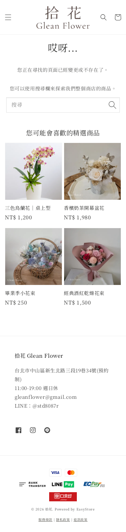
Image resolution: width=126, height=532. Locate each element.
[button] (8, 17)
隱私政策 (63, 519)
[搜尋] (112, 105)
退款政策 (81, 519)
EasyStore (86, 509)
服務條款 (45, 519)
